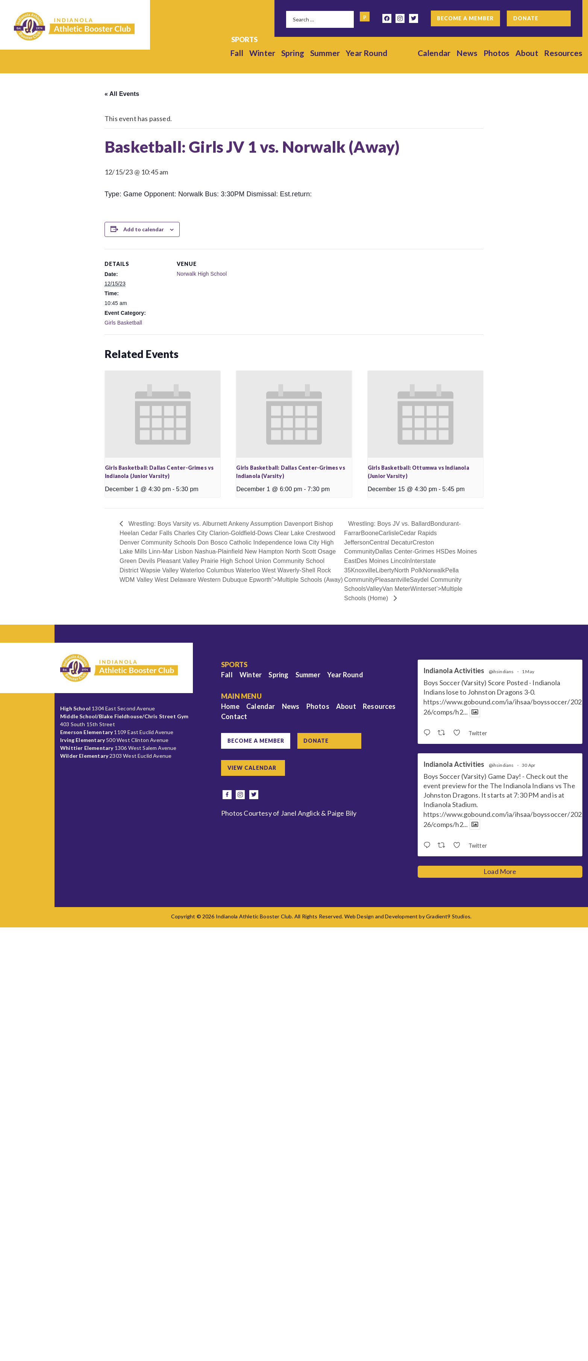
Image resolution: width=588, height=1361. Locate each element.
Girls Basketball (123, 323)
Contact (234, 716)
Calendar (434, 53)
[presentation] (162, 414)
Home (230, 706)
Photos (496, 53)
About (526, 53)
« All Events (122, 94)
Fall (237, 53)
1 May (528, 671)
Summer (325, 53)
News (467, 53)
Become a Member (465, 18)
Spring (292, 53)
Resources (563, 53)
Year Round (366, 53)
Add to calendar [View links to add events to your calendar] (143, 229)
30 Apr (528, 765)
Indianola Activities (454, 671)
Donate (525, 18)
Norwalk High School (202, 274)
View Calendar (251, 768)
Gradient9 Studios (448, 916)
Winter (262, 53)
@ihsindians (501, 671)
